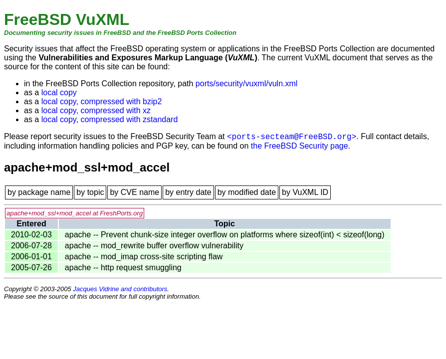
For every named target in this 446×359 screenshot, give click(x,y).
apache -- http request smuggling (123, 267)
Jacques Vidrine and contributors (120, 289)
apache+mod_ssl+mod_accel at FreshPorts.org (74, 213)
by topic (90, 192)
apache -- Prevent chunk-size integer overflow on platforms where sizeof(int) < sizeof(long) (225, 234)
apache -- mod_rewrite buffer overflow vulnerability (154, 245)
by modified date (247, 192)
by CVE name (134, 192)
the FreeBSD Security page (299, 146)
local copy (59, 92)
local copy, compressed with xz (96, 110)
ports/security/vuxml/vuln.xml (247, 83)
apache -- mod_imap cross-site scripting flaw (144, 256)
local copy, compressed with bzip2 (101, 101)
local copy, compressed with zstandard (109, 119)
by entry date (188, 192)
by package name (38, 192)
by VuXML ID (305, 192)
